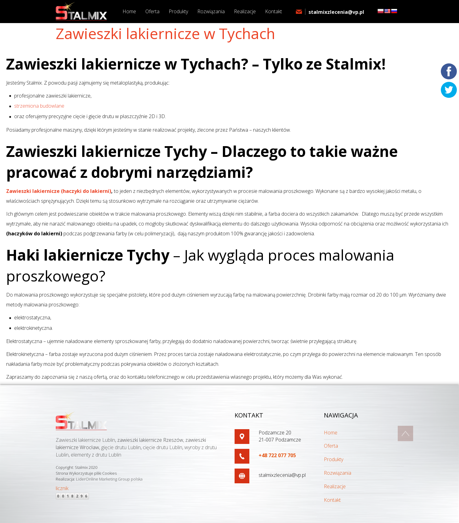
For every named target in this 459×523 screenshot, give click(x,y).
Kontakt (332, 500)
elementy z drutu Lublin (96, 454)
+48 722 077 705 (277, 455)
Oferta (331, 445)
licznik (62, 488)
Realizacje (335, 486)
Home (330, 432)
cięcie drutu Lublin (162, 447)
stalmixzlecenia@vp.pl (336, 12)
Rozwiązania (337, 472)
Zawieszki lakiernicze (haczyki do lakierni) (58, 191)
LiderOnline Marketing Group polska (109, 479)
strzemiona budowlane (39, 105)
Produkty (333, 459)
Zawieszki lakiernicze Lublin (85, 440)
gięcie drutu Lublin (121, 447)
